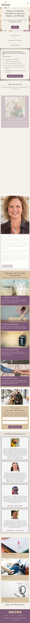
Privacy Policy (20, 615)
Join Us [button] (15, 27)
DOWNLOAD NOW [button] (15, 427)
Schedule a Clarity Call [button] (15, 76)
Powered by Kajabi (15, 620)
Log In (12, 615)
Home (6, 615)
